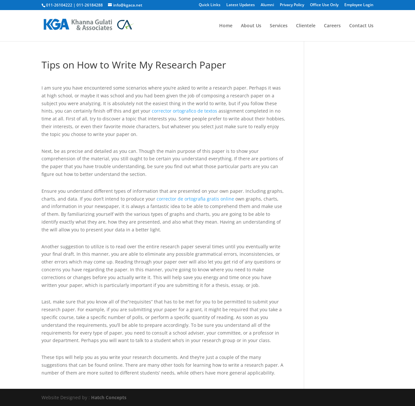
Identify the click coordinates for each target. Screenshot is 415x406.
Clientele (305, 26)
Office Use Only (324, 5)
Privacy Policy (292, 5)
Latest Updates (240, 5)
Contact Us (361, 26)
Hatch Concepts (108, 397)
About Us (251, 26)
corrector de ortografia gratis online (195, 199)
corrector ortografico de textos (184, 111)
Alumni (267, 5)
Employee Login (359, 5)
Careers (332, 26)
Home (225, 26)
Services (279, 26)
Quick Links (209, 5)
